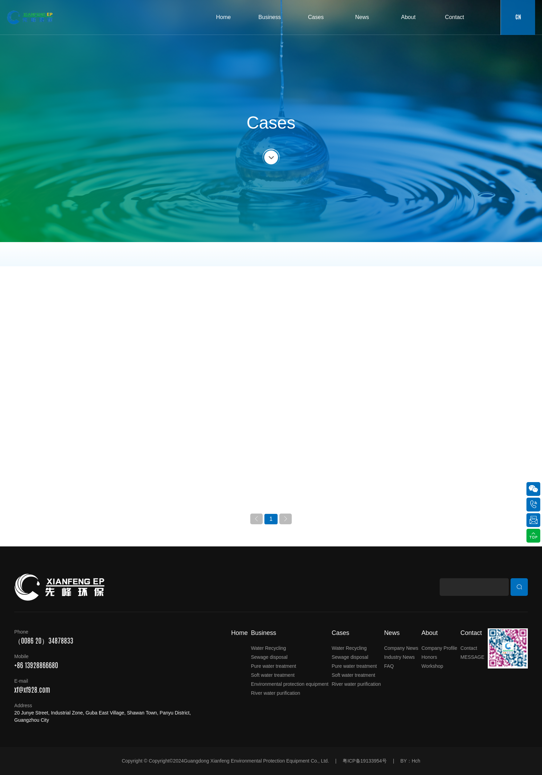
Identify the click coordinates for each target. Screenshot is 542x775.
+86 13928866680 (36, 665)
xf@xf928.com (32, 690)
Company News (401, 648)
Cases (340, 632)
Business (263, 632)
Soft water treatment (273, 675)
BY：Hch (410, 761)
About (429, 632)
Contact (471, 632)
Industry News (399, 657)
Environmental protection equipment (289, 684)
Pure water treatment (273, 666)
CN (525, 17)
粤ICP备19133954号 (365, 761)
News (392, 632)
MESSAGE (472, 657)
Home (239, 632)
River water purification (275, 693)
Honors (429, 657)
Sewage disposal (269, 657)
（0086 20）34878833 (43, 641)
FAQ (389, 666)
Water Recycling (268, 648)
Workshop (432, 666)
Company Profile (439, 648)
